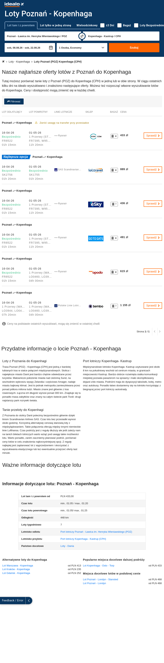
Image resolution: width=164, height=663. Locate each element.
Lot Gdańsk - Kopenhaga (16, 573)
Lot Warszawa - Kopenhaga (17, 565)
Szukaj (134, 47)
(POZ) (96, 531)
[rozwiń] (3, 600)
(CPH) (83, 538)
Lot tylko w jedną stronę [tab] (55, 25)
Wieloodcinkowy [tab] (87, 25)
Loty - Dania (67, 546)
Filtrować (15, 101)
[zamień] (82, 36)
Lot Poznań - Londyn (94, 583)
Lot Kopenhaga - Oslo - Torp (98, 565)
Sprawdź (153, 135)
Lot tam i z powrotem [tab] (21, 25)
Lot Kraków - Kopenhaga (16, 569)
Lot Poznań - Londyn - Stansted (100, 579)
